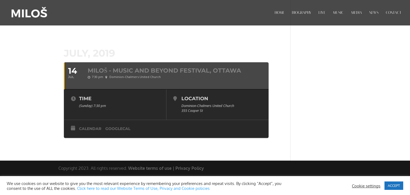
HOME (280, 13)
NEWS (374, 13)
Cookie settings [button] (366, 185)
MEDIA (356, 13)
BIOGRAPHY (301, 13)
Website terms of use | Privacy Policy (166, 168)
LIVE (322, 13)
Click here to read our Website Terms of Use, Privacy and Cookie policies (143, 188)
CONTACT (393, 13)
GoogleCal (117, 128)
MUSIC (338, 13)
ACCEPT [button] (394, 185)
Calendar (90, 128)
